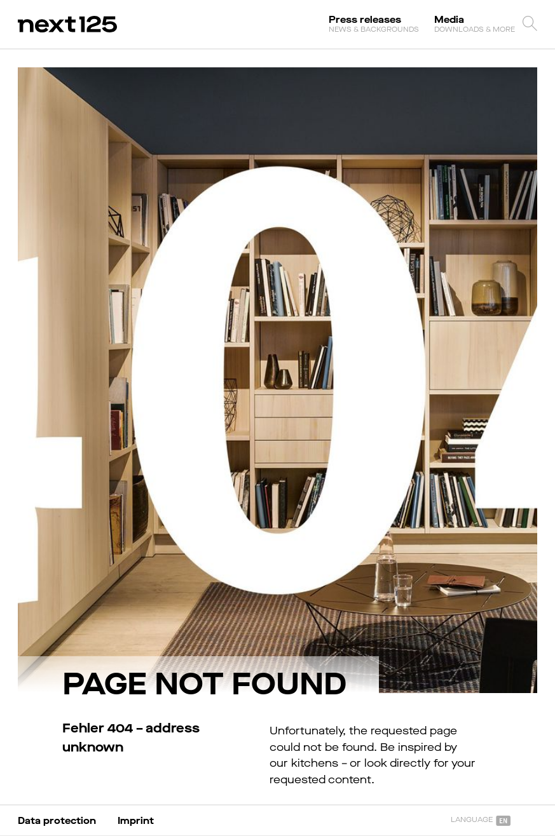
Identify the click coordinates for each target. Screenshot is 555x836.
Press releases (374, 23)
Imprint (136, 820)
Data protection (57, 820)
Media (474, 23)
